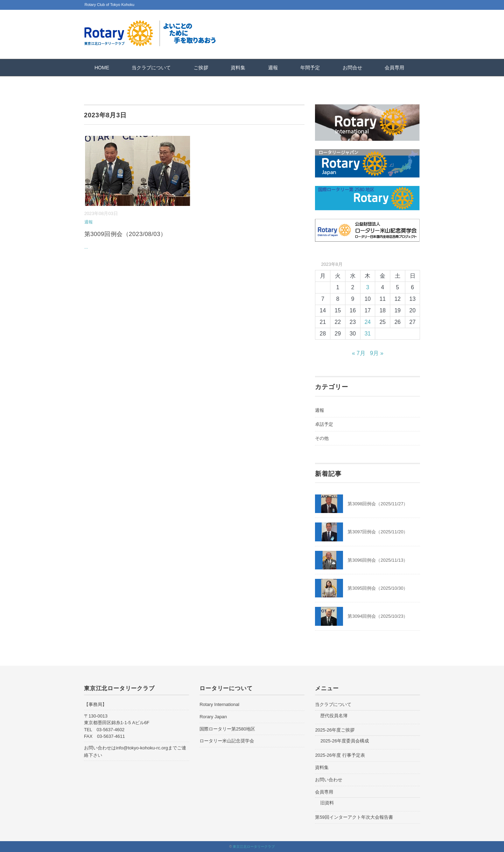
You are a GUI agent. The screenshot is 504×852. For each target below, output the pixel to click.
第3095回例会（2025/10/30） (378, 588)
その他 (322, 438)
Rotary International (219, 704)
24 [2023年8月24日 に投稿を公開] (367, 322)
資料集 (238, 67)
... (86, 247)
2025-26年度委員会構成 (344, 740)
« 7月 (358, 353)
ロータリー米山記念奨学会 (227, 740)
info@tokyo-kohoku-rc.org (142, 747)
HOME (101, 67)
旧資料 (327, 802)
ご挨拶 (201, 67)
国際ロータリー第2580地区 (227, 729)
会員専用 (394, 67)
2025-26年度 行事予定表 (340, 755)
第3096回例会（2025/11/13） (378, 560)
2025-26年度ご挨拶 (335, 730)
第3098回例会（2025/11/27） (378, 503)
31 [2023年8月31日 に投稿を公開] (367, 334)
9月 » (376, 353)
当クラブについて (151, 67)
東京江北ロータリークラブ (254, 846)
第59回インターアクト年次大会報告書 (354, 817)
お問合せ (352, 67)
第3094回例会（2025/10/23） (378, 616)
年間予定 (310, 67)
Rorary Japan (213, 716)
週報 (273, 67)
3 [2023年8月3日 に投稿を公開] (367, 287)
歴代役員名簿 (334, 715)
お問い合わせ (328, 779)
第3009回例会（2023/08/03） (125, 234)
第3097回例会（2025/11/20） (378, 531)
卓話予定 (324, 424)
